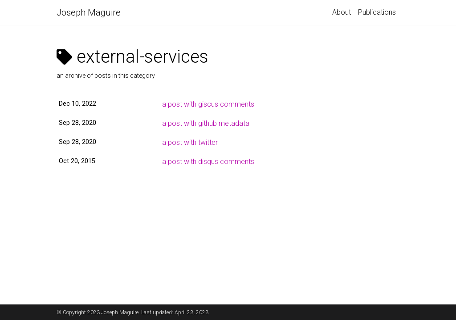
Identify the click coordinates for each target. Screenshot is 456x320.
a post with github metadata (205, 123)
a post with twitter (190, 142)
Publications (377, 12)
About (341, 12)
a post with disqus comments (208, 161)
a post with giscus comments (208, 104)
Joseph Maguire (89, 12)
